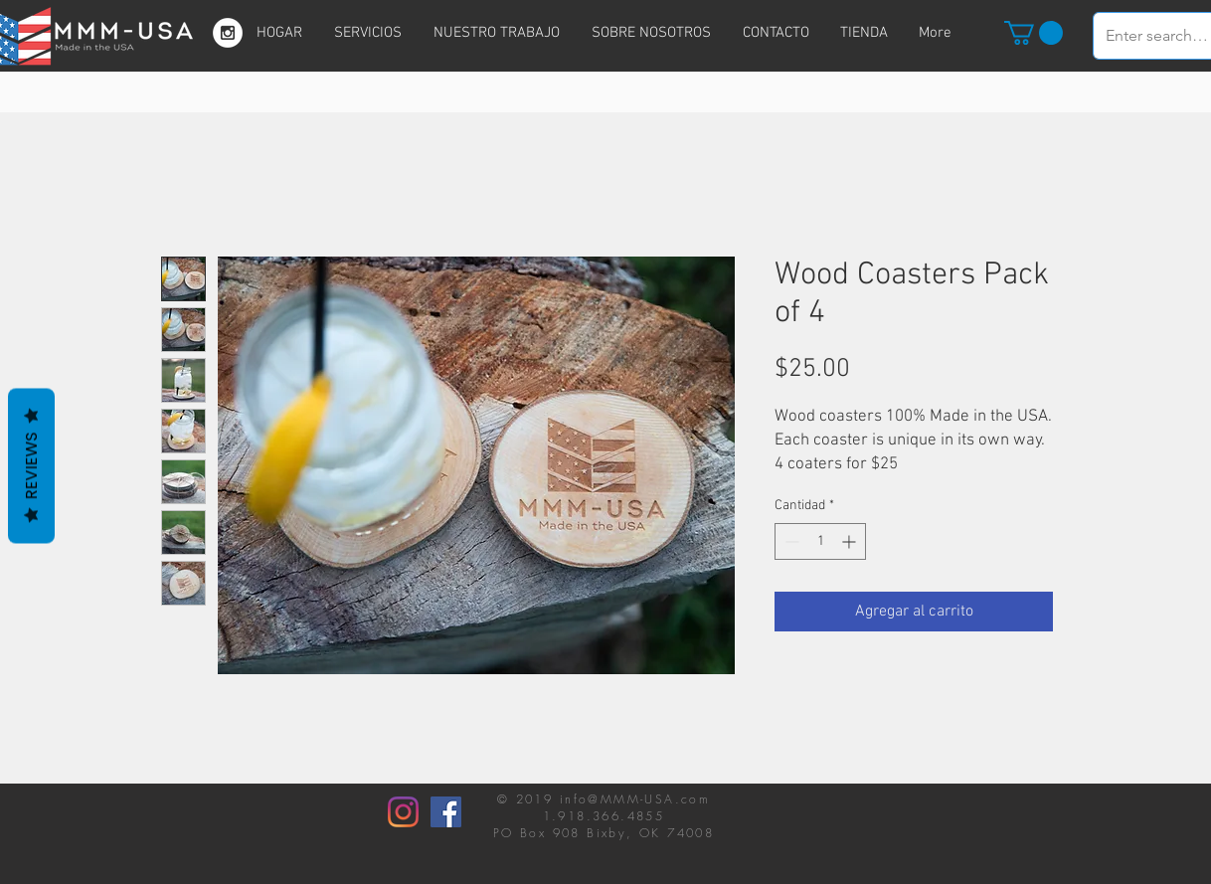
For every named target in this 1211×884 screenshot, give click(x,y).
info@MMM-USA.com (635, 799)
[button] (1033, 33)
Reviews (31, 465)
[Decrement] (790, 541)
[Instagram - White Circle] (228, 33)
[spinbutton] (820, 541)
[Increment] (850, 541)
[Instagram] (403, 811)
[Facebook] (446, 811)
